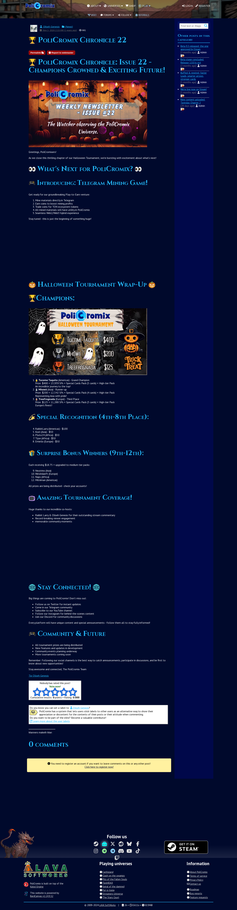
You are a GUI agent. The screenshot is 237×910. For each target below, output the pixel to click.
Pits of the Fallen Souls (113, 879)
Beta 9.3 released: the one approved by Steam (194, 48)
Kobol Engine (36, 886)
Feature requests (197, 897)
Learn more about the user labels (50, 721)
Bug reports (194, 893)
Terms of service (197, 876)
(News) (67, 26)
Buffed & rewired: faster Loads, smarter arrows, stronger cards (194, 76)
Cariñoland (106, 872)
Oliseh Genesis (50, 26)
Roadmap (193, 889)
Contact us (194, 883)
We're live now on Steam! (194, 89)
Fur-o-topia (106, 890)
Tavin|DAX (106, 882)
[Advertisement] (99, 252)
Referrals (142, 15)
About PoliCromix (197, 872)
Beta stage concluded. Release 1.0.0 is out (192, 61)
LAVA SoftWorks (107, 905)
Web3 (92, 15)
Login (187, 5)
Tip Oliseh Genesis (39, 675)
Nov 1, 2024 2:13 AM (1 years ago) (58, 30)
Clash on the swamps (112, 875)
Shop (130, 5)
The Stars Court (109, 897)
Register (202, 5)
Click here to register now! (99, 766)
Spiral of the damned (111, 886)
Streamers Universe (111, 893)
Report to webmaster (61, 52)
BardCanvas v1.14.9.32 (41, 896)
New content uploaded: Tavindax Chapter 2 (193, 101)
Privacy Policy (195, 879)
